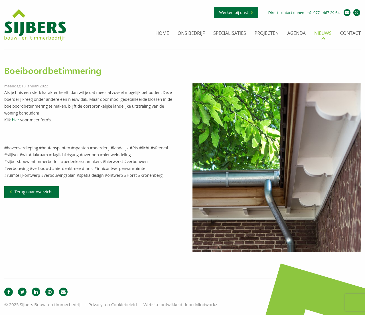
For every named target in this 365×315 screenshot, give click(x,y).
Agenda (296, 33)
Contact (350, 33)
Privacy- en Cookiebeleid (112, 304)
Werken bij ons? (234, 12)
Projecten (267, 33)
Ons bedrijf (191, 33)
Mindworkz (206, 304)
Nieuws (323, 33)
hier (15, 120)
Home (162, 33)
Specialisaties (229, 33)
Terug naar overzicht (34, 191)
